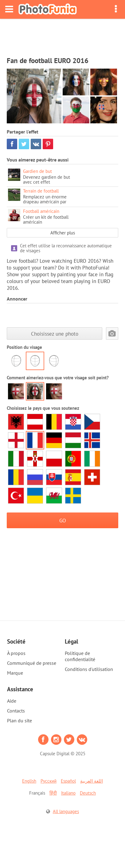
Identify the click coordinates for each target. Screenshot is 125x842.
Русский (49, 781)
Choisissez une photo (54, 333)
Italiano (68, 793)
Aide (11, 701)
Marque (15, 673)
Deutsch (88, 793)
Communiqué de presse (31, 663)
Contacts (16, 711)
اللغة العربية (91, 781)
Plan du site (19, 720)
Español (68, 781)
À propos (16, 653)
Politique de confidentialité (80, 656)
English (29, 781)
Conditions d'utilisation (89, 669)
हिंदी (53, 793)
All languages (66, 811)
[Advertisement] (63, 35)
